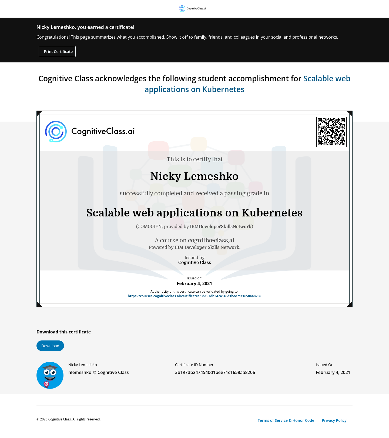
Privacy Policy (334, 420)
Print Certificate (58, 51)
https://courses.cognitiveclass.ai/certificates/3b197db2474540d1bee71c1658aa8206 (194, 296)
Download (50, 345)
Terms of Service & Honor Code (286, 420)
